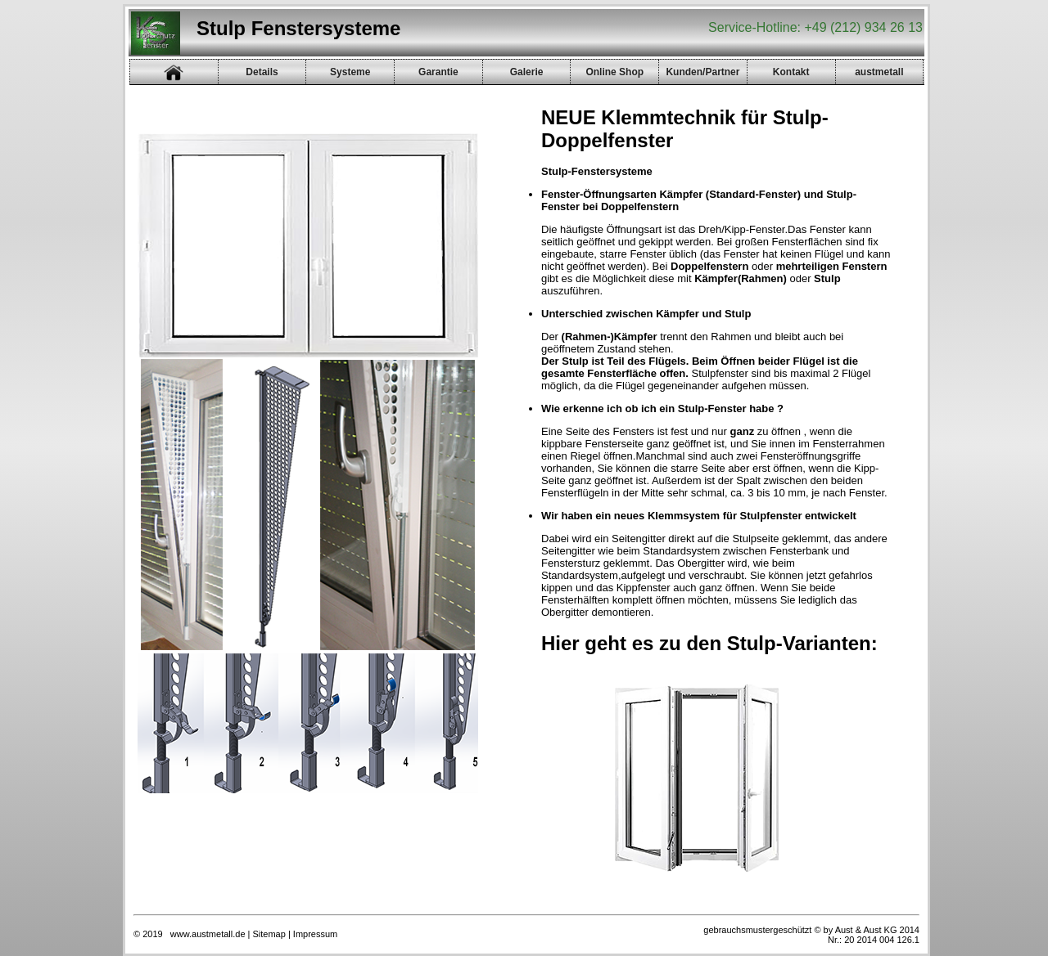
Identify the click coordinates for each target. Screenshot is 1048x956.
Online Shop (614, 72)
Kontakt (791, 72)
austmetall (879, 72)
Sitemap (269, 934)
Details (262, 72)
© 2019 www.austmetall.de (189, 934)
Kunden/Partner (702, 72)
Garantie (438, 72)
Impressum (315, 934)
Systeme (350, 72)
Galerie (527, 72)
